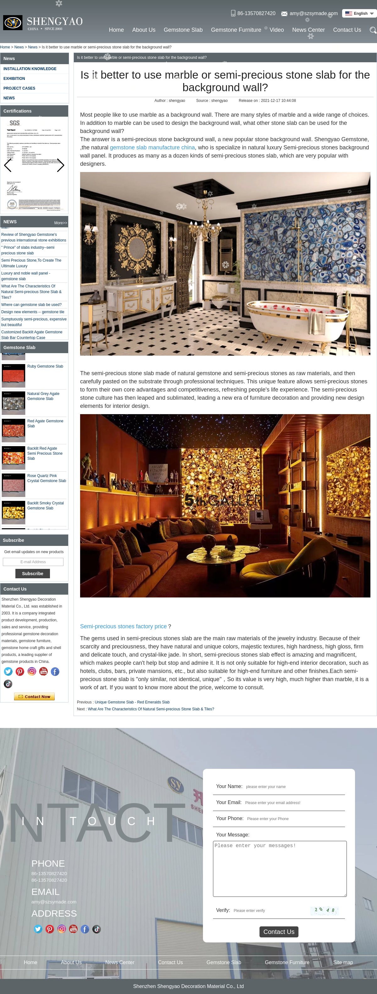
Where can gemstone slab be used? (31, 306)
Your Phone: (229, 818)
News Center (308, 30)
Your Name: (229, 786)
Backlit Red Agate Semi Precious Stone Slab (45, 455)
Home (116, 30)
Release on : (250, 100)
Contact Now (34, 697)
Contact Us (347, 30)
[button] (61, 165)
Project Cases (19, 88)
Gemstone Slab (183, 30)
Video (277, 30)
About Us (144, 30)
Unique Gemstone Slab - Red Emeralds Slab (132, 702)
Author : (162, 100)
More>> (60, 223)
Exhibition (14, 78)
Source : (203, 100)
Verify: (223, 910)
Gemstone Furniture (236, 30)
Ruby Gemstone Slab (45, 368)
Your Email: (229, 802)
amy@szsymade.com (314, 13)
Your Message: (232, 834)
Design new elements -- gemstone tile (32, 313)
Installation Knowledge (30, 69)
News (19, 47)
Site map (343, 962)
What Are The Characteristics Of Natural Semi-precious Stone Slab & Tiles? (31, 293)
